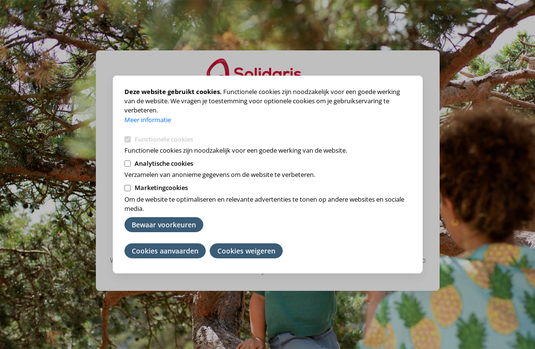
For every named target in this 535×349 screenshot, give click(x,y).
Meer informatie (147, 119)
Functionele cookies (164, 139)
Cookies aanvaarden (165, 250)
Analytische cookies (164, 163)
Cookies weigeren (246, 250)
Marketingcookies (161, 187)
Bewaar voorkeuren (164, 224)
